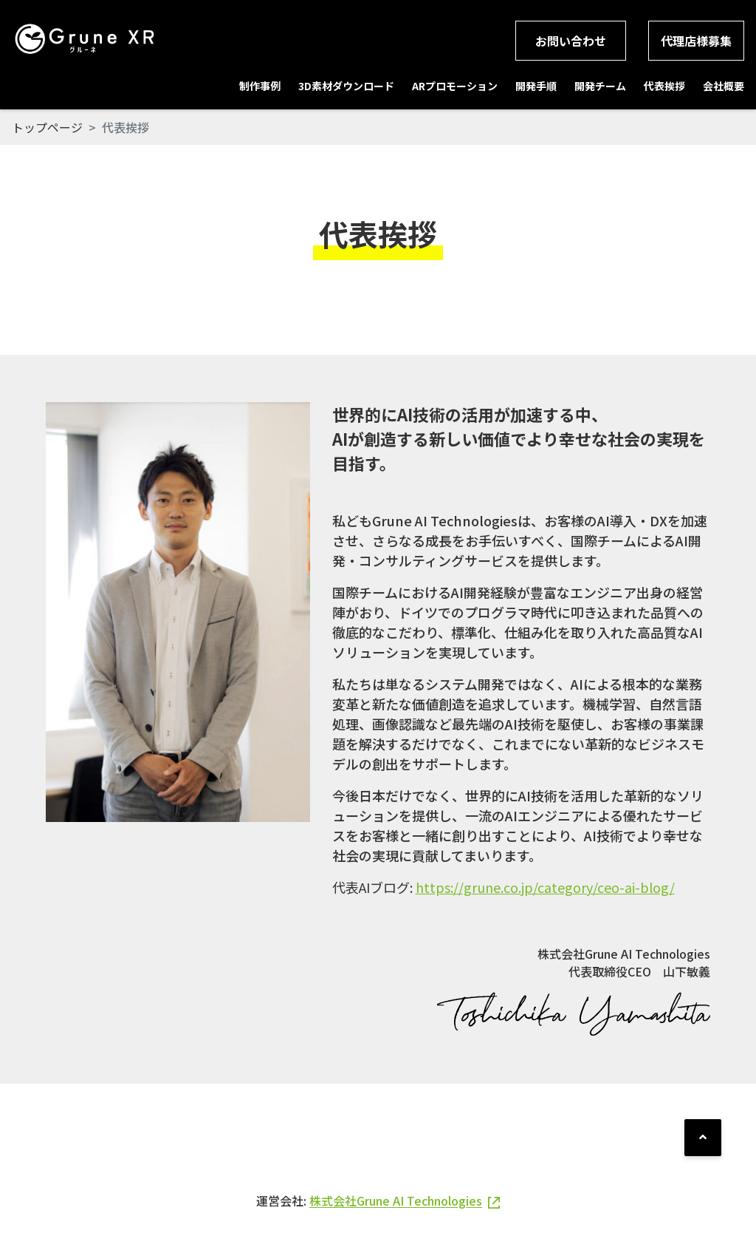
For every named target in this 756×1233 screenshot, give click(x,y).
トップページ (47, 127)
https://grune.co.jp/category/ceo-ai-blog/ (545, 887)
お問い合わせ (570, 41)
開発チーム (600, 85)
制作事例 (260, 85)
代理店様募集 (696, 41)
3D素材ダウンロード (346, 85)
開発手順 (536, 85)
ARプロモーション (455, 85)
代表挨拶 (664, 85)
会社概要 (723, 85)
